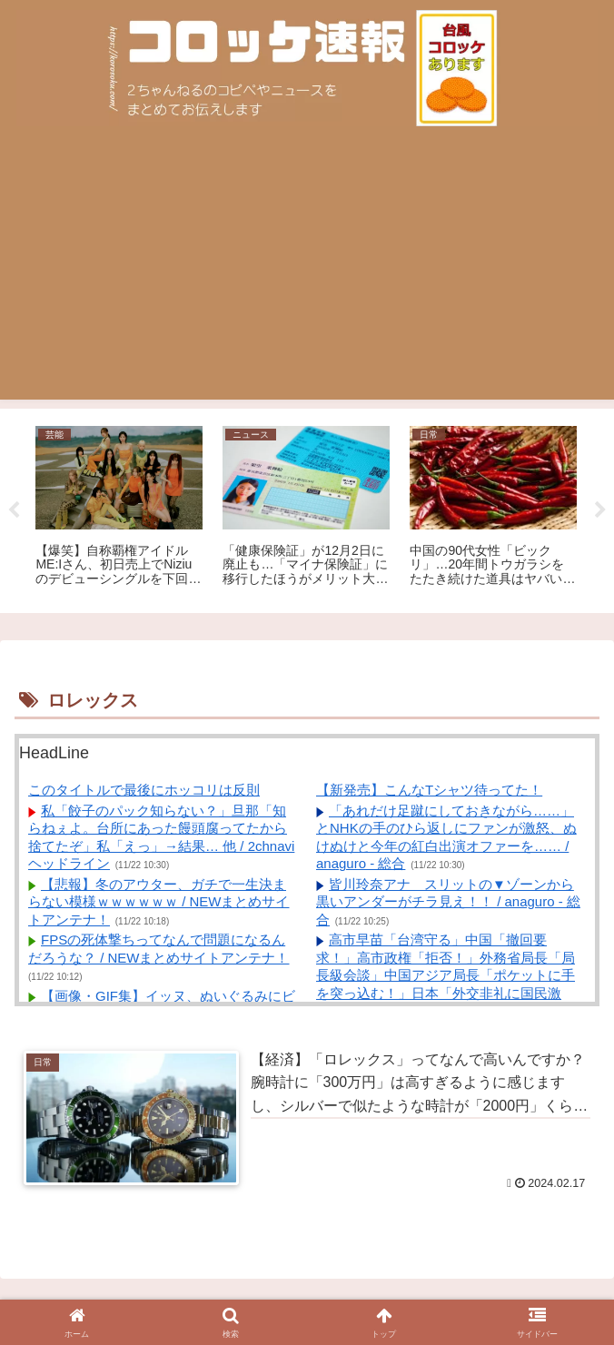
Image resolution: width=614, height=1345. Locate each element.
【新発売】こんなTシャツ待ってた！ (429, 789)
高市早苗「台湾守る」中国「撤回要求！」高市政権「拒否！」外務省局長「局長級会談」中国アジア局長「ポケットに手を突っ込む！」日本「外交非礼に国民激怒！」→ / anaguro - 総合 (445, 975)
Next (600, 510)
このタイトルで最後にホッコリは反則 (144, 789)
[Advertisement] (307, 272)
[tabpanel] (119, 508)
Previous (14, 510)
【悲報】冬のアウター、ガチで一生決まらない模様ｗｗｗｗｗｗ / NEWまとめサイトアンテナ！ (159, 901)
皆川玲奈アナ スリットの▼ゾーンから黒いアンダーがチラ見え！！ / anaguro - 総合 (448, 901)
